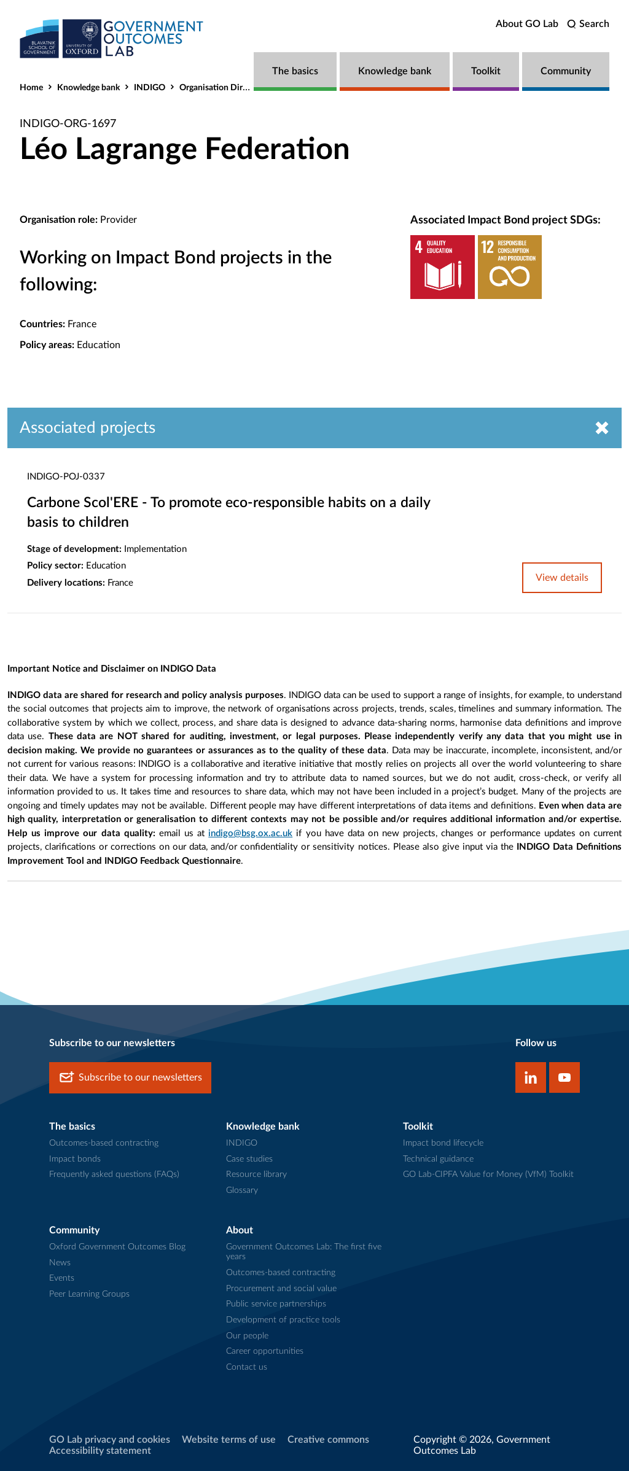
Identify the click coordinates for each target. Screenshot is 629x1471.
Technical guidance (438, 1159)
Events (61, 1278)
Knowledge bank (394, 71)
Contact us (246, 1367)
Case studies (249, 1159)
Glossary (242, 1190)
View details (562, 578)
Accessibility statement (100, 1451)
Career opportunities (264, 1351)
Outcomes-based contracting (103, 1143)
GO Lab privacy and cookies (109, 1440)
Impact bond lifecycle (443, 1143)
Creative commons (328, 1440)
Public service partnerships (276, 1304)
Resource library (256, 1174)
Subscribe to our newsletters (130, 1077)
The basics (295, 71)
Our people (247, 1336)
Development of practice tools (283, 1320)
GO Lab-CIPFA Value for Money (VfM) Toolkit (488, 1174)
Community (566, 71)
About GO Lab (527, 24)
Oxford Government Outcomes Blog (117, 1247)
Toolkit (486, 71)
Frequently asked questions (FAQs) (114, 1174)
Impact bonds (75, 1159)
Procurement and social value (281, 1288)
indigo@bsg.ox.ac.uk (250, 833)
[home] (112, 38)
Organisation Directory (223, 87)
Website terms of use (229, 1440)
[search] (588, 24)
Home (31, 87)
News (60, 1263)
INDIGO (149, 87)
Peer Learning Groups (89, 1294)
